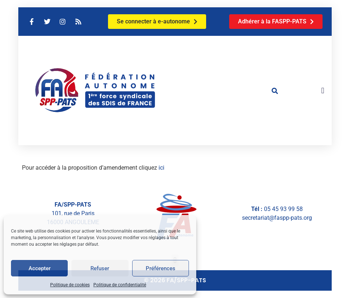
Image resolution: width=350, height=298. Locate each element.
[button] (274, 90)
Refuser (99, 268)
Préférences (160, 268)
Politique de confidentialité (119, 284)
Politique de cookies (70, 284)
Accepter (40, 268)
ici (161, 167)
